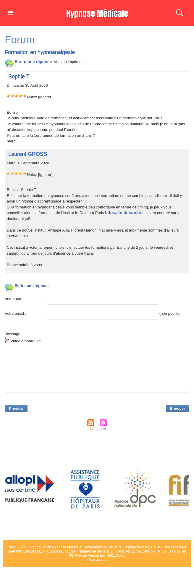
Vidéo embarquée (23, 341)
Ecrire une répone (27, 62)
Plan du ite (97, 560)
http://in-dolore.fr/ (122, 213)
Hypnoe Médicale (97, 13)
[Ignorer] (45, 97)
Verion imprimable (68, 62)
